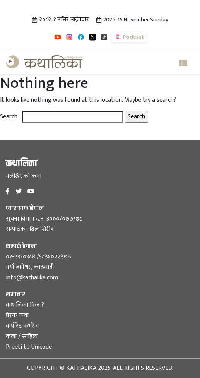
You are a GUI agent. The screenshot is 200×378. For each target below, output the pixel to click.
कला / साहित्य (22, 336)
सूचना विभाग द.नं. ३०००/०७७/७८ (44, 219)
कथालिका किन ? (25, 305)
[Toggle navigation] (183, 62)
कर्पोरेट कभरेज (22, 326)
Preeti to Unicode (29, 347)
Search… (10, 116)
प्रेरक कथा (17, 315)
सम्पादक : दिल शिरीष (30, 229)
